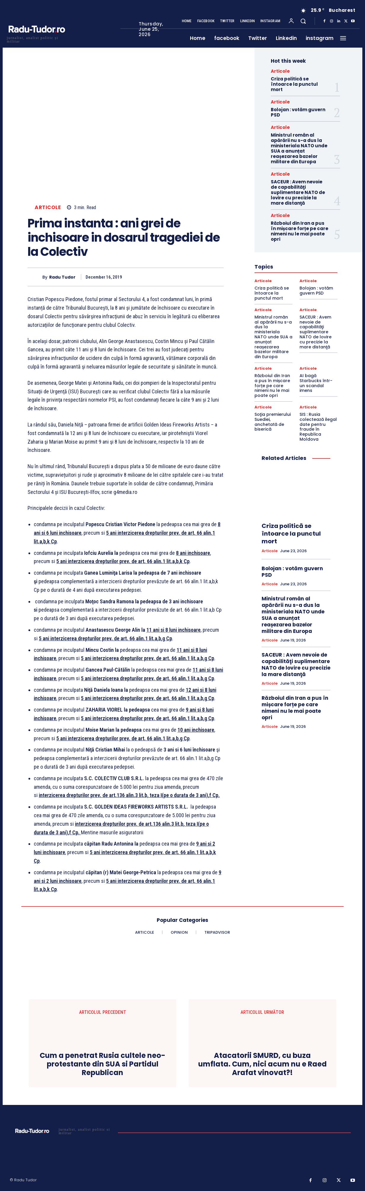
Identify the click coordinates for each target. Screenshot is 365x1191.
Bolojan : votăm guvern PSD (298, 112)
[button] (303, 21)
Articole (48, 207)
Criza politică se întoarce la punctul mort (294, 84)
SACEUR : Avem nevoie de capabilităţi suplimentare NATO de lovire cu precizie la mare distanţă (298, 192)
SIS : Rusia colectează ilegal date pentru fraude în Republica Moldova (318, 426)
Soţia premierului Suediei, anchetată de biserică (272, 421)
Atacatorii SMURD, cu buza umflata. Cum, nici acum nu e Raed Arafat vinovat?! (262, 1064)
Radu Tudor (62, 277)
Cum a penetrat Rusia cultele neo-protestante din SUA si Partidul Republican (102, 1064)
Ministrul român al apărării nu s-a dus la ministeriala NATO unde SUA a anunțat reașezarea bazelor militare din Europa (299, 148)
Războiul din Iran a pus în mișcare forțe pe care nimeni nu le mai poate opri (299, 231)
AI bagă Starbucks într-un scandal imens (316, 383)
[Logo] (63, 1131)
